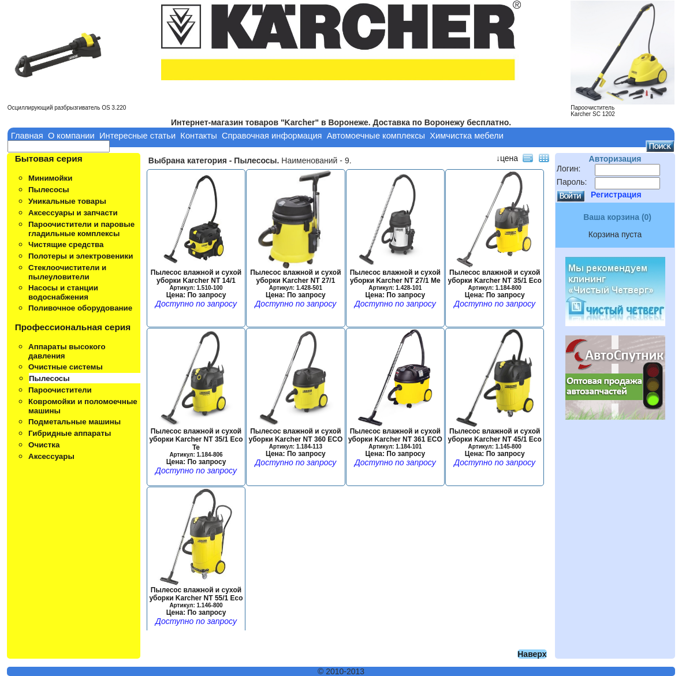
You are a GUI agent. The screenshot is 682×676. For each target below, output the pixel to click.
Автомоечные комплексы (376, 135)
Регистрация (616, 194)
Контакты (198, 135)
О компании (71, 135)
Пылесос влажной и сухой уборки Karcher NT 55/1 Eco (196, 598)
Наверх (531, 654)
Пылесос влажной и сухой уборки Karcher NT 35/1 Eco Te (196, 443)
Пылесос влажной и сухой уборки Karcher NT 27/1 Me (395, 280)
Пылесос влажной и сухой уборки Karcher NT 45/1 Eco (495, 439)
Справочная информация (272, 135)
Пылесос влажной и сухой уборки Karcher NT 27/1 (295, 280)
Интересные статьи (137, 135)
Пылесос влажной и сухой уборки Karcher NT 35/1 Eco (495, 280)
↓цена (507, 158)
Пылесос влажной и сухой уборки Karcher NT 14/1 (196, 280)
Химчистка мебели (467, 135)
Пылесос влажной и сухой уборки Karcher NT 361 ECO (395, 439)
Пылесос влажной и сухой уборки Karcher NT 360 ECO (295, 439)
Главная (27, 135)
